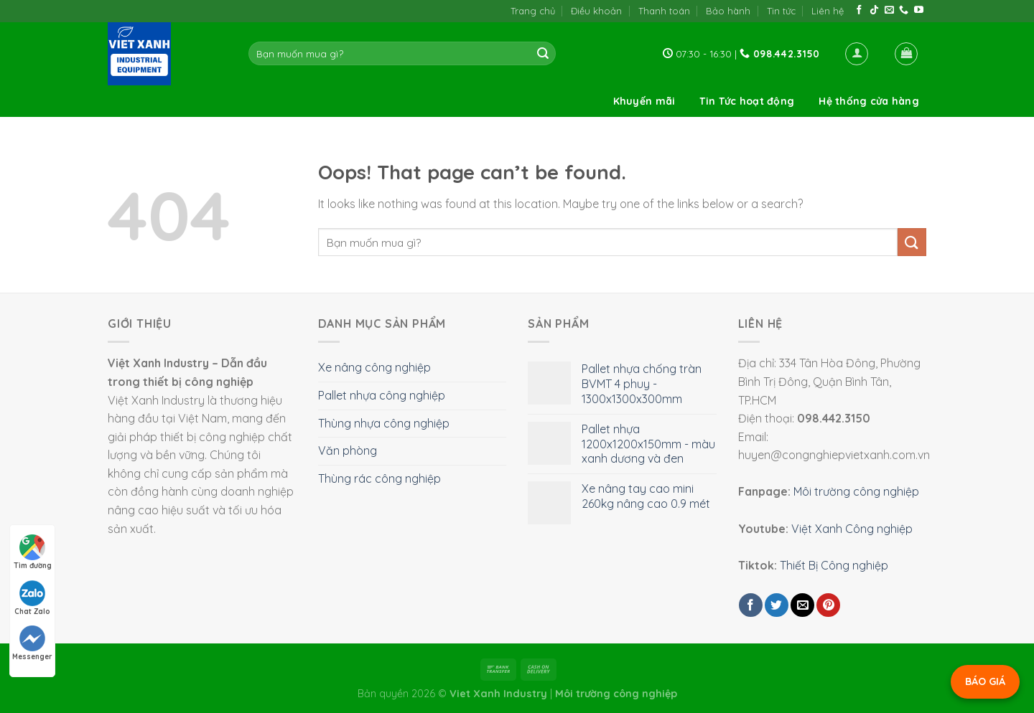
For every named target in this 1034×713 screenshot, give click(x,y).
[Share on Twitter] (776, 605)
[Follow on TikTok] (874, 10)
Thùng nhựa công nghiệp (384, 423)
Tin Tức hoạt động (746, 101)
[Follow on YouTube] (918, 10)
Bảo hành (728, 10)
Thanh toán (664, 10)
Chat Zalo (32, 598)
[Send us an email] (889, 10)
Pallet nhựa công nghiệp (381, 395)
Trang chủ (533, 10)
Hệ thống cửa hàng (869, 101)
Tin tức (781, 10)
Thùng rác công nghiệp (379, 478)
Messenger (32, 643)
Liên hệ (827, 10)
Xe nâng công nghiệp (374, 367)
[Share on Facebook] (751, 605)
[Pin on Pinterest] (828, 605)
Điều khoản (596, 10)
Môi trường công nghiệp (856, 491)
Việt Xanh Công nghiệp (852, 528)
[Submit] (543, 54)
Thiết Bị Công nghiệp (834, 565)
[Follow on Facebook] (859, 10)
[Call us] (903, 10)
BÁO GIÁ (985, 681)
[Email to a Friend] (802, 605)
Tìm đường (33, 552)
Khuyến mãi (644, 101)
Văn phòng (347, 450)
